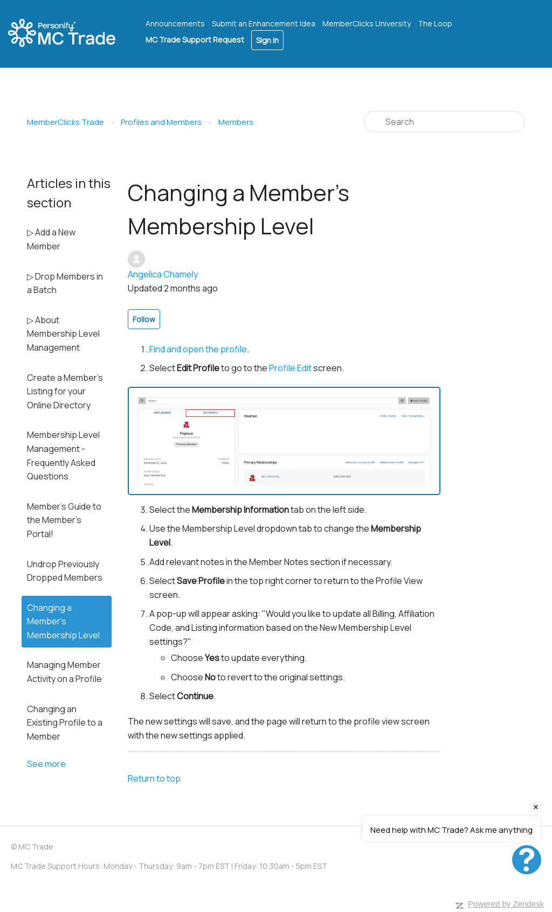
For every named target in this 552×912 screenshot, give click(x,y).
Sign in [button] (267, 40)
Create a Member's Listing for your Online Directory (65, 391)
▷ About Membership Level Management (63, 333)
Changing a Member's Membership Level (63, 621)
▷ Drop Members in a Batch (65, 283)
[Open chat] (526, 859)
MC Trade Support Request (195, 39)
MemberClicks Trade (65, 122)
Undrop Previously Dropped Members (64, 571)
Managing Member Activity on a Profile (64, 672)
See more (46, 764)
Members (235, 122)
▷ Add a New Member (51, 239)
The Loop (435, 23)
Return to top (154, 778)
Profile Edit (290, 368)
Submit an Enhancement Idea (263, 23)
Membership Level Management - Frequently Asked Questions (63, 455)
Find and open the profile (198, 349)
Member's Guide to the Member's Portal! (64, 520)
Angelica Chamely (163, 274)
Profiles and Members (161, 122)
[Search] (444, 122)
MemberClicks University (366, 23)
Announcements (175, 23)
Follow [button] (144, 319)
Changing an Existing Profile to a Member (64, 722)
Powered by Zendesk (506, 903)
